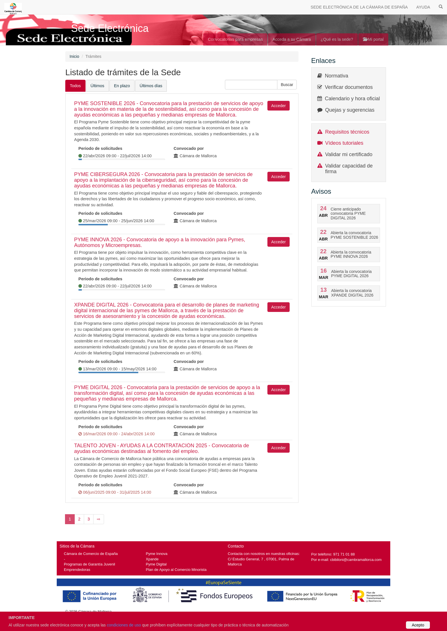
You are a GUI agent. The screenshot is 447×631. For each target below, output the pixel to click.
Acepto (418, 625)
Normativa (336, 76)
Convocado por (189, 148)
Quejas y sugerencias (350, 110)
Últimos (97, 85)
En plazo (122, 85)
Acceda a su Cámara (292, 39)
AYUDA (423, 7)
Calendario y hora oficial (352, 98)
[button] (287, 84)
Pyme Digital (156, 564)
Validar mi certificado (349, 154)
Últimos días (151, 85)
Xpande (152, 559)
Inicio (74, 56)
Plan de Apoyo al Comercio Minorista (176, 569)
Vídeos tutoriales (344, 143)
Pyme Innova (157, 554)
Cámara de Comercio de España (91, 554)
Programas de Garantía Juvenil (89, 564)
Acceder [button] (278, 105)
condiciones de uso (124, 625)
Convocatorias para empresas (235, 39)
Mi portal (373, 39)
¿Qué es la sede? (337, 39)
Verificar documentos (349, 87)
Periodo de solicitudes (100, 148)
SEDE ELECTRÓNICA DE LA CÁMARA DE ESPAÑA (359, 7)
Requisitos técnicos (347, 132)
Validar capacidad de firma (349, 168)
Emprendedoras (77, 569)
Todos (75, 85)
